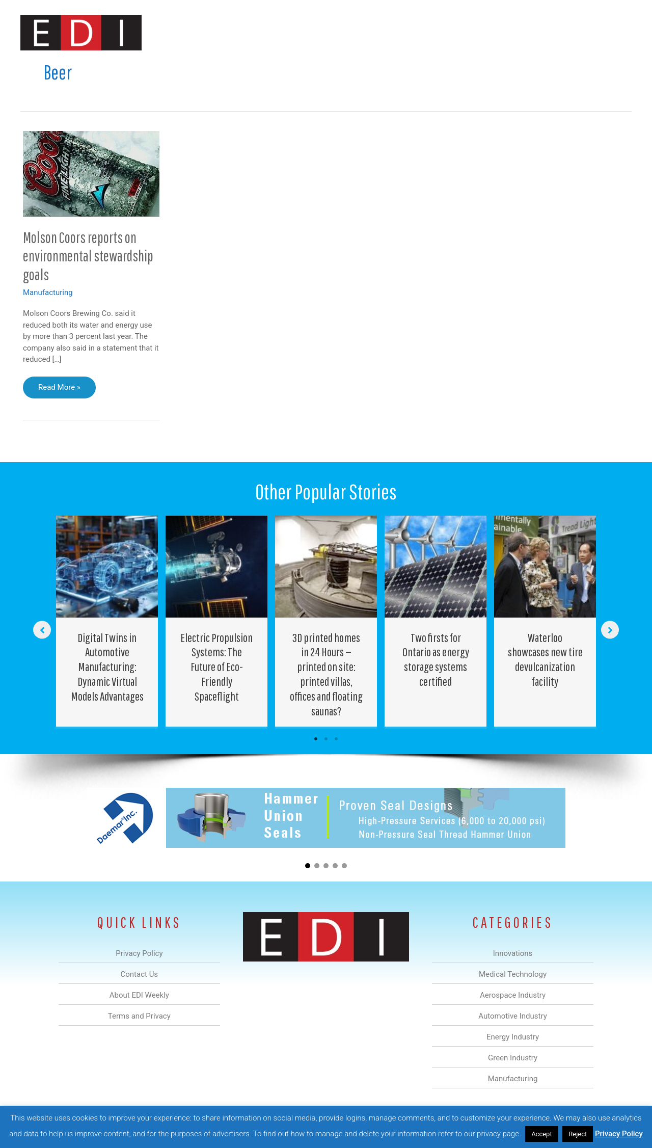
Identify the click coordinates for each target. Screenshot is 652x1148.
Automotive (352, 32)
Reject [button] (577, 1134)
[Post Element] (107, 621)
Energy (399, 32)
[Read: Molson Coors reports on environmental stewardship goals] (91, 173)
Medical (253, 32)
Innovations (206, 32)
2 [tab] (326, 739)
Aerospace (299, 32)
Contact (577, 32)
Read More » (62, 389)
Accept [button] (541, 1134)
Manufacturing (487, 32)
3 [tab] (336, 739)
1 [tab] (316, 739)
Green (437, 32)
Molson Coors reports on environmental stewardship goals (88, 256)
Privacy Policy (619, 1133)
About (537, 32)
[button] (615, 32)
